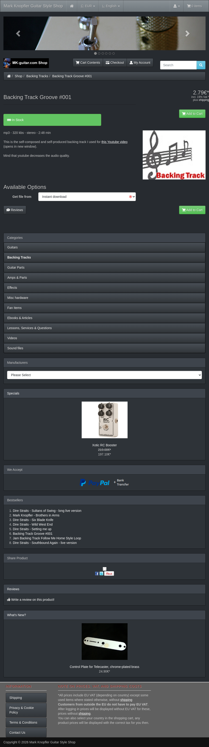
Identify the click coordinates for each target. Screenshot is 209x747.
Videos (12, 338)
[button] (18, 33)
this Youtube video (114, 142)
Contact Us (17, 732)
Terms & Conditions (23, 722)
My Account (140, 62)
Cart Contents (88, 62)
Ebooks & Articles (19, 318)
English (111, 6)
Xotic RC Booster (104, 445)
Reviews (14, 210)
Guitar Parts (16, 267)
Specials (13, 393)
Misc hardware (17, 298)
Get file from (21, 196)
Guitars (12, 247)
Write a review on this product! (32, 599)
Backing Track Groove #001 (72, 76)
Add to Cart (192, 114)
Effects (12, 287)
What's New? (16, 615)
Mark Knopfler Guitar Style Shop (33, 6)
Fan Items (14, 308)
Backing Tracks (37, 76)
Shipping (15, 698)
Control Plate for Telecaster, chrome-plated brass (104, 667)
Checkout (115, 62)
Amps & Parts (17, 277)
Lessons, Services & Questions (29, 328)
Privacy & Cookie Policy (21, 710)
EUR (88, 6)
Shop (18, 76)
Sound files (15, 348)
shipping (204, 100)
